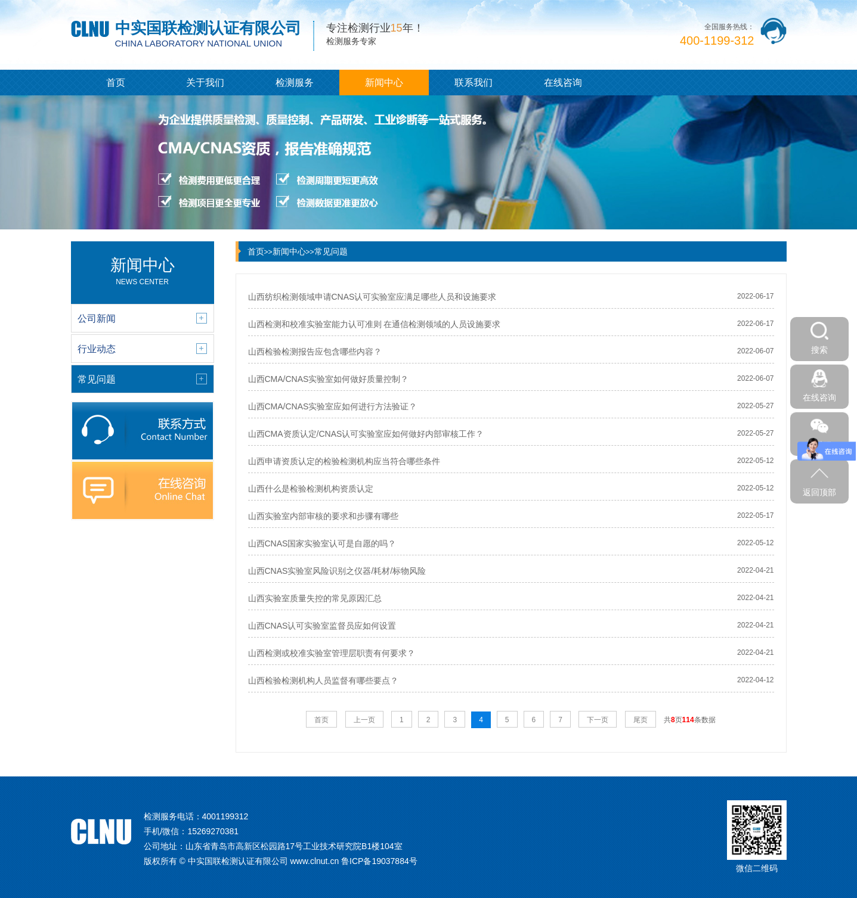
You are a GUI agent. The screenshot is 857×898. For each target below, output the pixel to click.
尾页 (640, 720)
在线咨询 (563, 82)
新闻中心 (384, 82)
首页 (115, 82)
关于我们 (205, 82)
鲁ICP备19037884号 (379, 861)
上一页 (364, 720)
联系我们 (473, 82)
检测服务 (295, 82)
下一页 (597, 720)
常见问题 (331, 251)
